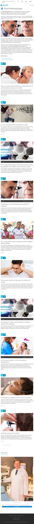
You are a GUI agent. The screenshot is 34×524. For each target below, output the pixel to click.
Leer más (2, 97)
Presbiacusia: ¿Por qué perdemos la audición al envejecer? (15, 205)
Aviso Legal (16, 517)
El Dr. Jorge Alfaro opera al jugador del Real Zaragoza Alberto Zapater (17, 242)
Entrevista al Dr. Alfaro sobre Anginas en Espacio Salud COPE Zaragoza (15, 323)
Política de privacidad (16, 518)
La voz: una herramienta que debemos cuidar (14, 125)
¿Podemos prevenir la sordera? (10, 433)
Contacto (30, 1)
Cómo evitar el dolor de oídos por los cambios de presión (15, 281)
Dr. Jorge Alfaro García (17, 502)
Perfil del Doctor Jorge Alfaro (7, 58)
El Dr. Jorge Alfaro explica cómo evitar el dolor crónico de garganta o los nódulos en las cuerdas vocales (17, 165)
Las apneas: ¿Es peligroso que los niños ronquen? (16, 397)
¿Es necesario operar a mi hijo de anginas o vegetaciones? (14, 361)
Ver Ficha (17, 506)
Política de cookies (16, 519)
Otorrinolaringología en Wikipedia (7, 59)
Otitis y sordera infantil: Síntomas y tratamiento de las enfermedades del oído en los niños (17, 87)
